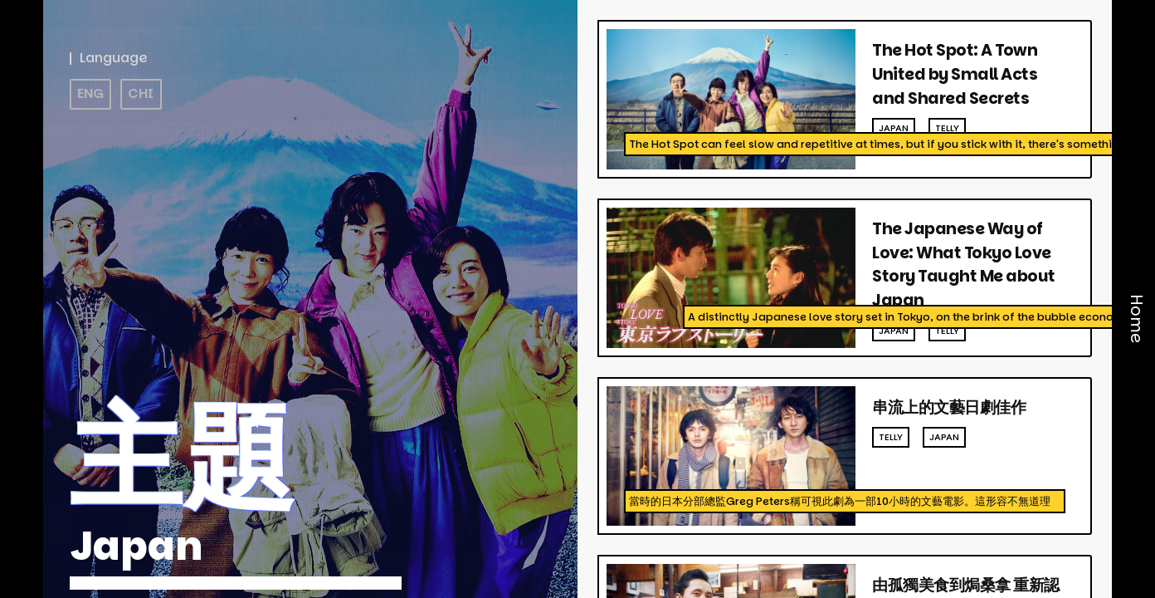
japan (894, 128)
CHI (141, 93)
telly (947, 128)
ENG (90, 93)
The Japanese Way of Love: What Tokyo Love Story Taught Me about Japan (963, 264)
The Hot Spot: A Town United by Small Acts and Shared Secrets (954, 74)
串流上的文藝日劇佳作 (949, 407)
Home (1136, 319)
